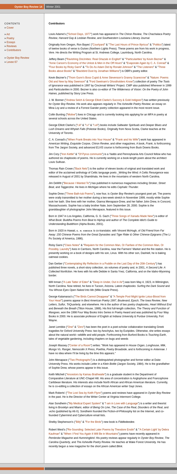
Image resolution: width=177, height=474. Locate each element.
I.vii (96, 125)
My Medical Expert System (84, 403)
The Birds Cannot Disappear (92, 296)
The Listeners (145, 67)
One (70, 326)
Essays (11, 42)
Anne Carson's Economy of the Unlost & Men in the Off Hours (86, 63)
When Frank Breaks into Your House (89, 139)
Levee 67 (12, 62)
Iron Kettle (68, 154)
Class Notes (72, 245)
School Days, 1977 (79, 34)
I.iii (79, 125)
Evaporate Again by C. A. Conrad (146, 63)
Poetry (10, 38)
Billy (78, 421)
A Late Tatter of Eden (76, 282)
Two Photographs (80, 359)
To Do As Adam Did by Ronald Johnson (109, 67)
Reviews (12, 46)
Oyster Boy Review (18, 57)
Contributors (14, 50)
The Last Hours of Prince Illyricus (128, 44)
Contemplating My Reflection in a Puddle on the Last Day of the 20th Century (110, 263)
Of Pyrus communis (90, 154)
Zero (80, 326)
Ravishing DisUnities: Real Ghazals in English (93, 59)
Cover (10, 27)
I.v (87, 125)
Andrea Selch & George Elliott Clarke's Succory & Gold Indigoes (103, 100)
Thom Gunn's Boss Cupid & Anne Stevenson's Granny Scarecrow (107, 77)
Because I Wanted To (76, 183)
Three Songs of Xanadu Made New (132, 216)
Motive (71, 114)
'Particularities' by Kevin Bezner (143, 59)
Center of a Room (80, 345)
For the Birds (93, 421)
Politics (157, 44)
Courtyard (98, 44)
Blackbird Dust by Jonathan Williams (98, 71)
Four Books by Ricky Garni (65, 67)
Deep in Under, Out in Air (108, 282)
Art (8, 34)
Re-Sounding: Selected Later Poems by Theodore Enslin (101, 429)
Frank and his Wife (127, 139)
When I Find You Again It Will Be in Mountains (91, 433)
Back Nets (81, 168)
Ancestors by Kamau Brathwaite (86, 374)
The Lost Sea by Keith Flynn (84, 392)
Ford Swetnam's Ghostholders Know (111, 81)
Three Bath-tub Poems (79, 193)
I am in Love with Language (121, 403)
